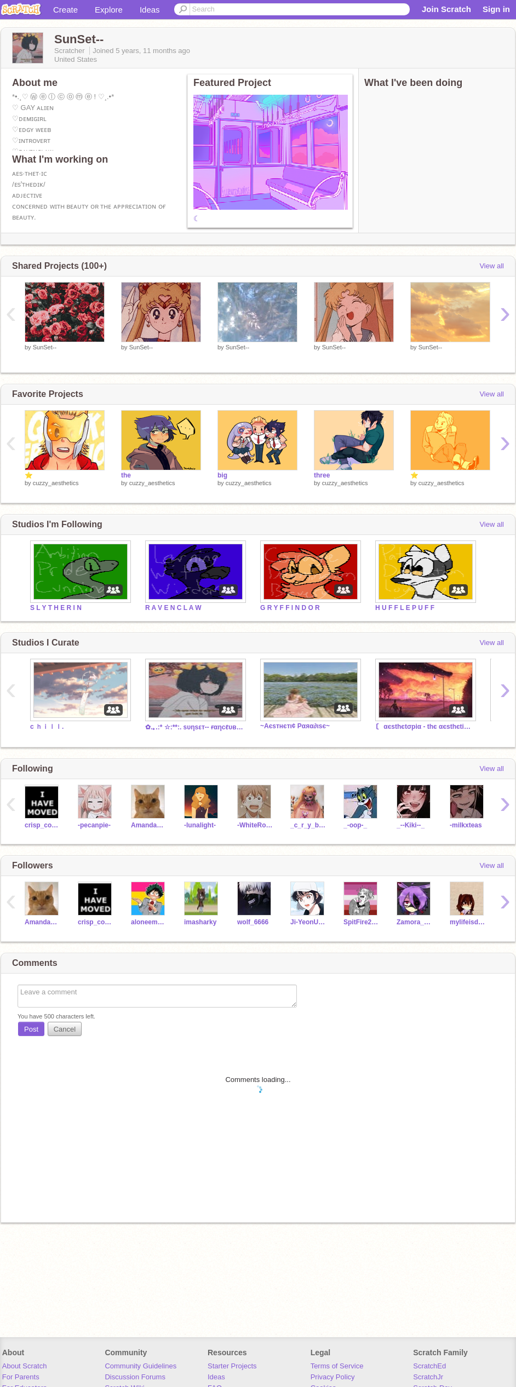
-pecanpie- (94, 825)
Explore (109, 9)
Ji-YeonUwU (308, 922)
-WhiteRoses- (255, 825)
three (322, 475)
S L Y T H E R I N (56, 608)
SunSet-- (44, 347)
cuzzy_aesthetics (56, 483)
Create (65, 9)
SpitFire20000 (361, 922)
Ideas (150, 9)
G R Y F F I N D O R (290, 608)
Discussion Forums (135, 1377)
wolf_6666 (252, 922)
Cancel (65, 1029)
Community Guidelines (140, 1366)
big (222, 475)
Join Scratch (446, 9)
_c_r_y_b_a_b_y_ (308, 825)
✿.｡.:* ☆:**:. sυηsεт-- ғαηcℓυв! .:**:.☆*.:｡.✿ (194, 727)
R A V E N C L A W (173, 608)
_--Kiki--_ (411, 825)
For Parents (20, 1377)
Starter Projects (232, 1366)
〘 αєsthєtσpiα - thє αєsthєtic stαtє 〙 (424, 726)
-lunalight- (200, 825)
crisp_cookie (43, 825)
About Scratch (24, 1366)
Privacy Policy (333, 1377)
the (126, 475)
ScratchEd (429, 1366)
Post (31, 1029)
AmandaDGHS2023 (149, 825)
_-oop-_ (355, 825)
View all (491, 266)
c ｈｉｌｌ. (47, 726)
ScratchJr (428, 1377)
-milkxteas (466, 825)
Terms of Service (337, 1366)
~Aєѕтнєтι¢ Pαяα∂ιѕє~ (295, 726)
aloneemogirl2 (149, 922)
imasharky (200, 922)
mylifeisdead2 (468, 922)
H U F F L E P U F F (404, 608)
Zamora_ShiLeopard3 (415, 922)
